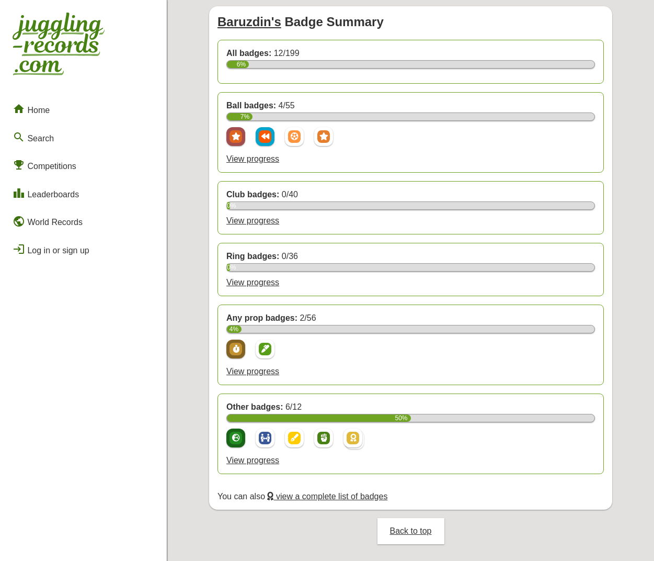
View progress (252, 158)
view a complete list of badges (327, 496)
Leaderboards (46, 193)
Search (33, 137)
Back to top (410, 530)
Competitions (44, 165)
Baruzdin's (249, 22)
